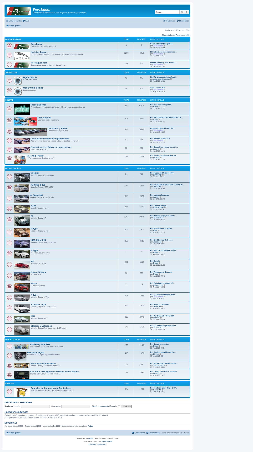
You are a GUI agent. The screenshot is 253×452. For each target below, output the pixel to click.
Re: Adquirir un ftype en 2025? (163, 250)
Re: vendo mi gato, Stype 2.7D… (163, 388)
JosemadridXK (159, 365)
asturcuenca (158, 285)
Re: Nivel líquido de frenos (161, 240)
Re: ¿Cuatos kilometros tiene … (163, 295)
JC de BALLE (158, 218)
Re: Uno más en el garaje (160, 104)
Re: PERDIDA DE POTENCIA (162, 316)
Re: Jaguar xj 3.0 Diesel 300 (161, 173)
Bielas (155, 106)
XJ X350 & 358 (38, 185)
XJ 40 (33, 206)
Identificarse (11, 402)
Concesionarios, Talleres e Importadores (50, 147)
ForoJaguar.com (13, 39)
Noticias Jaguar (39, 52)
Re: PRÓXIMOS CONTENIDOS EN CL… (166, 117)
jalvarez (156, 149)
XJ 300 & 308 (36, 195)
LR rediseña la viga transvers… (163, 52)
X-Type (34, 295)
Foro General (44, 117)
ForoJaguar (37, 44)
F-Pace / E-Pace (38, 272)
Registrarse (26, 402)
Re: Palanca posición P (160, 138)
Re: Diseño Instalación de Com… (164, 156)
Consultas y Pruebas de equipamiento (49, 138)
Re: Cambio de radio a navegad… (164, 371)
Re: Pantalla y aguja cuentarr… (163, 216)
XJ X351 (35, 173)
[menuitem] (25, 21)
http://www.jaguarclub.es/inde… (163, 77)
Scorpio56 (157, 390)
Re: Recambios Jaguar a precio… (164, 147)
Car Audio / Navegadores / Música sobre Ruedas (54, 371)
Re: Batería (155, 261)
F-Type (34, 250)
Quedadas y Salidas (58, 128)
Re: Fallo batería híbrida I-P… (162, 283)
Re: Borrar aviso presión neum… (164, 363)
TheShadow (158, 46)
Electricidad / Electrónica (43, 363)
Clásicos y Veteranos (41, 326)
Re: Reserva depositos (159, 304)
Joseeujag (157, 242)
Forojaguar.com (39, 63)
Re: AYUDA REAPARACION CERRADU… (167, 185)
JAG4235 (157, 306)
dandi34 (156, 318)
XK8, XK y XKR (38, 240)
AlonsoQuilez (158, 207)
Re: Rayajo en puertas (159, 344)
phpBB (90, 438)
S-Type (34, 228)
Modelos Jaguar (13, 168)
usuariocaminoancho (161, 79)
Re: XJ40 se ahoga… (159, 205)
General (9, 100)
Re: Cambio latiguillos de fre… (163, 352)
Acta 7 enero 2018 (157, 88)
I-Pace (34, 283)
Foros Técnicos (12, 340)
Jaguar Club (11, 73)
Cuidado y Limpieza (40, 344)
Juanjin (156, 197)
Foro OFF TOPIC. (35, 156)
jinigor (155, 119)
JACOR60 (157, 187)
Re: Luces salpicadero (159, 195)
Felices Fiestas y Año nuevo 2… (163, 62)
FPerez (156, 354)
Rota (155, 230)
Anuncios (9, 383)
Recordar (115, 406)
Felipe (90, 426)
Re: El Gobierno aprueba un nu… (164, 326)
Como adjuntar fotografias (161, 44)
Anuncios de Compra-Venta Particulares (51, 388)
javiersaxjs (157, 175)
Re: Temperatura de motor (161, 272)
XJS (33, 316)
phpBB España (106, 441)
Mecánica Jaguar (35, 352)
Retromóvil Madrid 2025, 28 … (163, 128)
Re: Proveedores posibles (161, 228)
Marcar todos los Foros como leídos (176, 35)
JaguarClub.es (30, 77)
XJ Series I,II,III (38, 304)
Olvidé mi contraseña (100, 406)
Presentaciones (38, 105)
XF (32, 216)
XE (32, 261)
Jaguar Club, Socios (33, 88)
